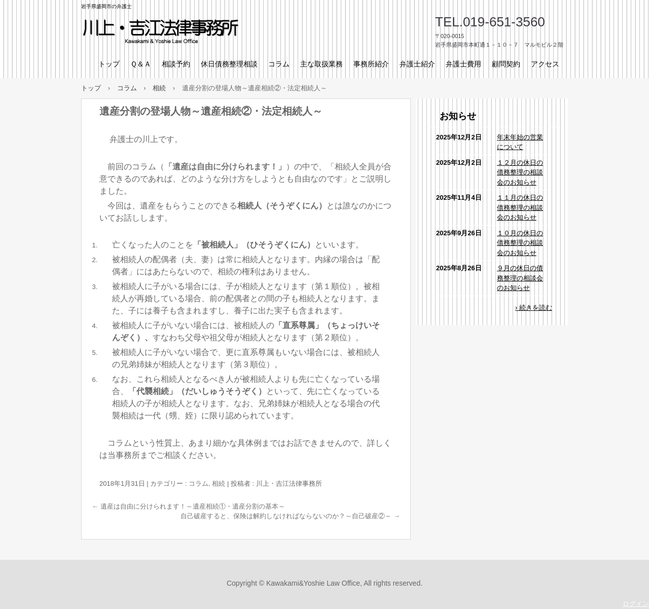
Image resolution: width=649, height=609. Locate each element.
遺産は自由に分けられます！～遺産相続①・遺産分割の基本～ (188, 506)
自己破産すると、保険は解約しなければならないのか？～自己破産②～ (290, 516)
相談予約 (176, 64)
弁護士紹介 (417, 64)
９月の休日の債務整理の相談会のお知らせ (520, 278)
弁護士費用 (463, 64)
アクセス (545, 64)
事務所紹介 (371, 64)
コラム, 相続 (207, 483)
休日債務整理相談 (229, 64)
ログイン (636, 603)
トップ (109, 64)
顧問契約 (506, 64)
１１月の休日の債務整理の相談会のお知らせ (520, 207)
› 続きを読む (533, 307)
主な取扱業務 (321, 64)
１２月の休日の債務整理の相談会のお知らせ (520, 172)
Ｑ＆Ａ (140, 64)
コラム (279, 64)
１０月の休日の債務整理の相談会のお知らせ (520, 243)
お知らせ (458, 116)
